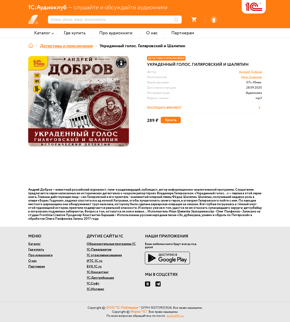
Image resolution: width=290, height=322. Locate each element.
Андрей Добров (250, 72)
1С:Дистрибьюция (100, 278)
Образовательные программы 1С (111, 244)
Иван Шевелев (251, 77)
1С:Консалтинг (98, 272)
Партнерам (36, 266)
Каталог (34, 244)
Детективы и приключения (66, 46)
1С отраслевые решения (104, 255)
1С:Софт (93, 283)
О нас (32, 261)
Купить (171, 120)
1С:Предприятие (99, 249)
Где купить (36, 249)
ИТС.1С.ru (94, 261)
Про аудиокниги (40, 255)
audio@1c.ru (175, 316)
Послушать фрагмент (204, 107)
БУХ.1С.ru (94, 266)
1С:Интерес (95, 289)
